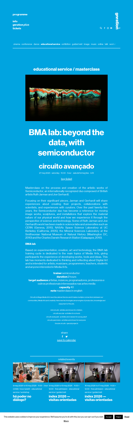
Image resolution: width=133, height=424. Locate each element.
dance (36, 44)
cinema (16, 44)
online (100, 44)
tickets (17, 28)
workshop (114, 44)
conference (27, 44)
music (93, 44)
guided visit (77, 44)
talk (106, 44)
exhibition (66, 44)
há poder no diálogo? (22, 398)
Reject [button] (118, 417)
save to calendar (66, 340)
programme (20, 14)
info (15, 21)
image (87, 44)
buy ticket (66, 178)
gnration (21, 24)
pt (119, 28)
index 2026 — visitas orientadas (62, 398)
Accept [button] (108, 417)
